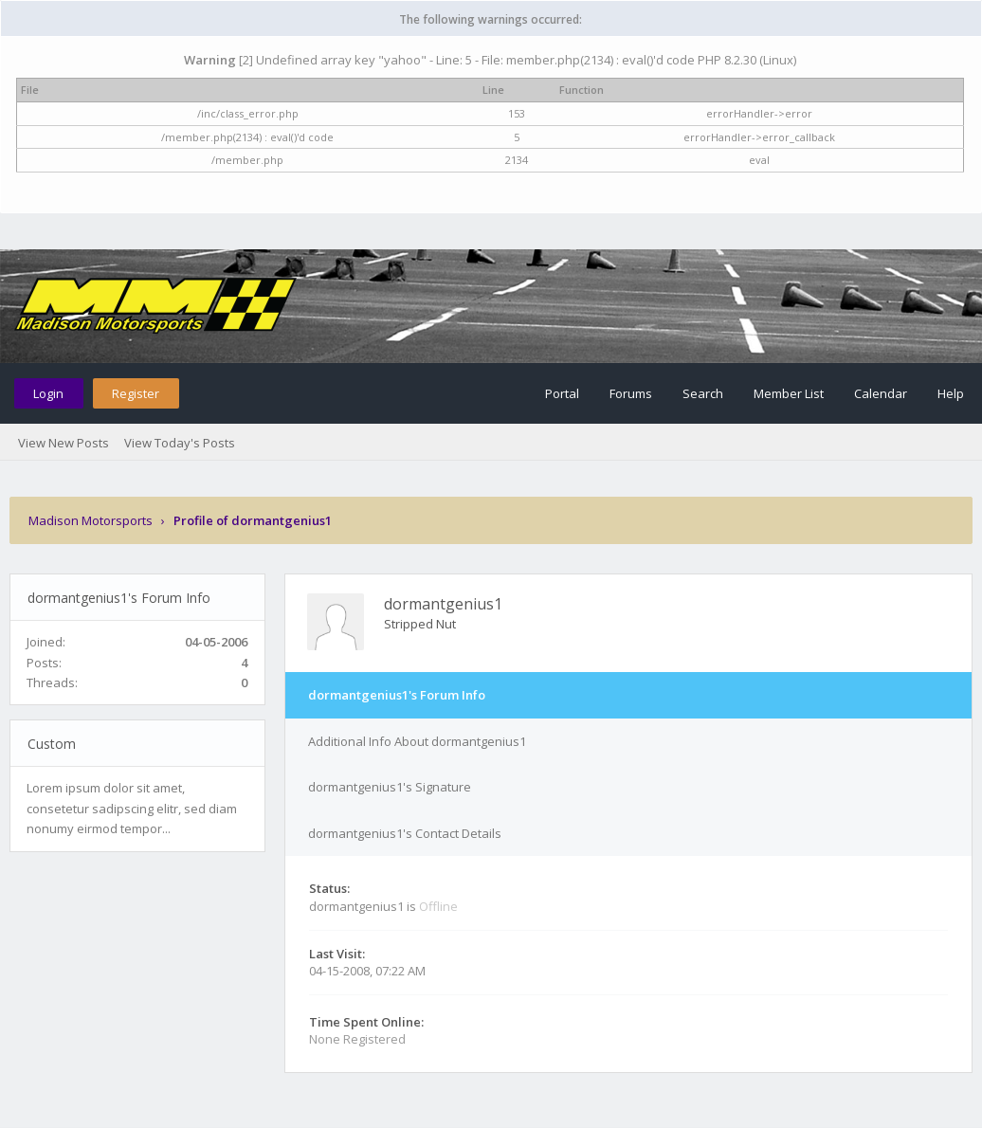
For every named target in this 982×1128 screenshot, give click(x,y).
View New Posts (63, 442)
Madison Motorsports (90, 520)
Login (48, 393)
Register (135, 393)
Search (702, 393)
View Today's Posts (179, 442)
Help (950, 393)
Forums (630, 393)
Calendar (880, 393)
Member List (789, 393)
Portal (562, 393)
